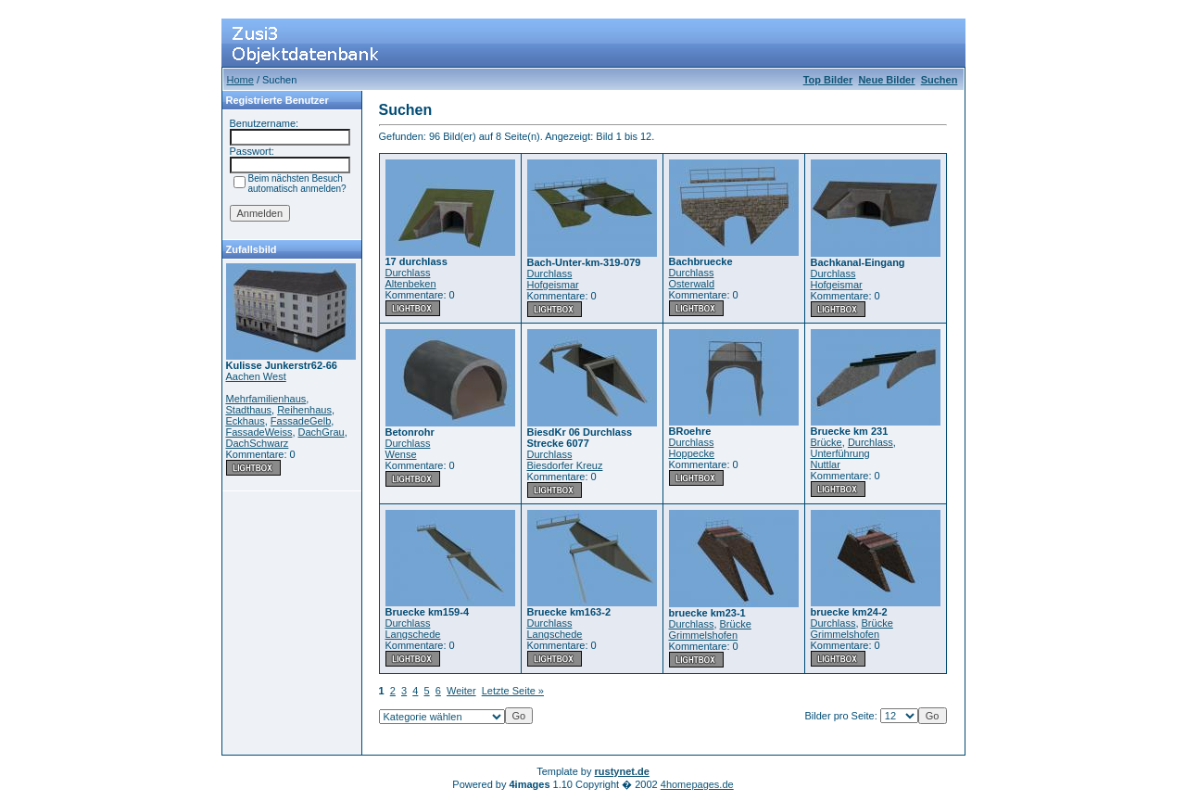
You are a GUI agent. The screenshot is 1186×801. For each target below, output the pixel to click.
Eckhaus (245, 420)
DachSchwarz (257, 443)
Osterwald (692, 283)
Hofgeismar (553, 284)
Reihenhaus (304, 409)
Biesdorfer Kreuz (565, 465)
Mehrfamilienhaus (266, 398)
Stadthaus (249, 409)
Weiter (461, 690)
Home (240, 79)
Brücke (826, 442)
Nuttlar (825, 464)
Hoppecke (692, 453)
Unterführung (840, 453)
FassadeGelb (301, 420)
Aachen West (256, 376)
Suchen (939, 79)
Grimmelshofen (703, 635)
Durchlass (408, 272)
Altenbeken (410, 283)
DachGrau (321, 432)
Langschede (413, 634)
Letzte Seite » (513, 690)
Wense (401, 454)
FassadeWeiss (259, 432)
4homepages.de (697, 784)
